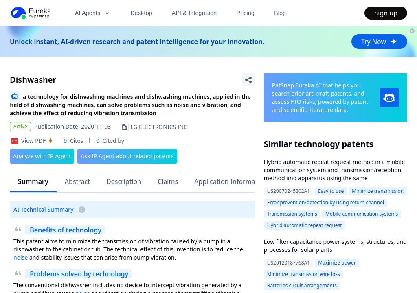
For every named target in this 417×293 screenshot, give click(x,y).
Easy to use (331, 191)
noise (20, 257)
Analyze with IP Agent (42, 156)
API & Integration (194, 13)
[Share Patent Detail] (248, 79)
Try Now (379, 41)
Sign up (385, 13)
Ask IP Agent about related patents (127, 156)
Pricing (245, 13)
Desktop (141, 13)
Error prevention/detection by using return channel (325, 202)
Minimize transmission (378, 191)
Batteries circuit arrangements (302, 285)
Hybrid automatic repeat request (304, 225)
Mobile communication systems (361, 213)
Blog (280, 13)
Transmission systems (292, 213)
